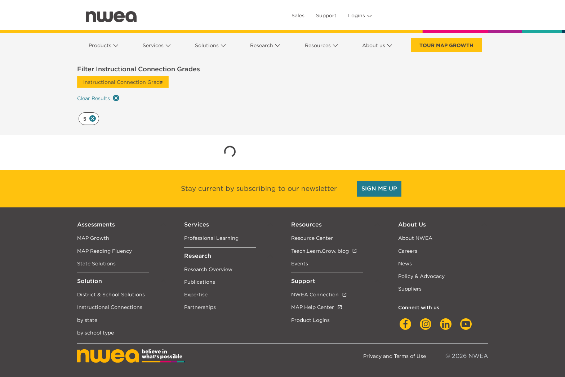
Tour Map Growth (446, 45)
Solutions (207, 45)
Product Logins (310, 320)
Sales (298, 15)
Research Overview (208, 269)
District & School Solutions (111, 294)
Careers (407, 251)
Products (100, 45)
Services (153, 45)
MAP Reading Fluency (104, 251)
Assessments (96, 224)
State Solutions (96, 263)
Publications (199, 282)
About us (373, 45)
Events (299, 263)
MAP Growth (93, 238)
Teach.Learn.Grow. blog (320, 251)
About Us (412, 224)
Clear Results (98, 98)
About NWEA (415, 238)
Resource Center (312, 238)
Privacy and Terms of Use (394, 356)
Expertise (196, 294)
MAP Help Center (312, 307)
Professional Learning (211, 238)
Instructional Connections (109, 307)
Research (261, 45)
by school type (95, 332)
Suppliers (410, 289)
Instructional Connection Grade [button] (123, 82)
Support (326, 15)
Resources (318, 45)
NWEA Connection (315, 294)
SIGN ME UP (379, 188)
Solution (89, 281)
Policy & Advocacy (421, 276)
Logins (356, 15)
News (405, 263)
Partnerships (200, 307)
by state (87, 320)
